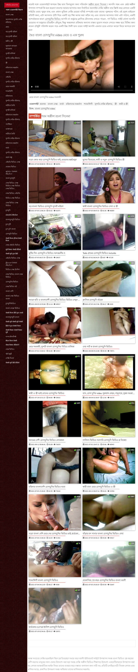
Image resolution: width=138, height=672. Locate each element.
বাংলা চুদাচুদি (10, 178)
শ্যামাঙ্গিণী (9, 91)
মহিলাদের (9, 96)
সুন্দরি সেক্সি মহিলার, (13, 100)
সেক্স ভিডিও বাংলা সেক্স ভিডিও (14, 275)
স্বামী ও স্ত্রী (9, 41)
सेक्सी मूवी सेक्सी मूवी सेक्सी (14, 321)
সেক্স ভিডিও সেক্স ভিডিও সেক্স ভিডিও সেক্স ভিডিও (13, 186)
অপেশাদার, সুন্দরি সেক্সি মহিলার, (14, 20)
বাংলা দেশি (9, 291)
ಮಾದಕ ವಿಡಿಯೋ (12, 215)
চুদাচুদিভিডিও (11, 303)
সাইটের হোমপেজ (12, 5)
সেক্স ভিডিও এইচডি (13, 193)
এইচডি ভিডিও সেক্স (13, 162)
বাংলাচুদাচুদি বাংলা (12, 317)
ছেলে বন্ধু (9, 157)
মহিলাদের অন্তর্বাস (12, 67)
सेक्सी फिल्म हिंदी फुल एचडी (14, 313)
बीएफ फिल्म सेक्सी (11, 341)
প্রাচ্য (7, 27)
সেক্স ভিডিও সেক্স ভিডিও (12, 204)
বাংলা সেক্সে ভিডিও (13, 308)
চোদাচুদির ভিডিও (12, 282)
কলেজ (43, 104)
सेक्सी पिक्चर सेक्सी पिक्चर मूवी (14, 331)
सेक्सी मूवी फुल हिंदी (12, 254)
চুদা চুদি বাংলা (11, 229)
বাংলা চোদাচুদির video (45, 108)
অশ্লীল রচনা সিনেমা (97, 4)
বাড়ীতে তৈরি (10, 105)
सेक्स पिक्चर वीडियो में (12, 345)
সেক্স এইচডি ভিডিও (13, 245)
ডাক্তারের (9, 129)
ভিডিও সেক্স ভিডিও (13, 198)
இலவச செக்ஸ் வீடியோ (11, 263)
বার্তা (7, 148)
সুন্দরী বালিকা (10, 53)
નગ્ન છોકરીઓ (11, 336)
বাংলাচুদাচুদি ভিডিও (13, 219)
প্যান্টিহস (9, 124)
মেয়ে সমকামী (10, 86)
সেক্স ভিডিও (10, 349)
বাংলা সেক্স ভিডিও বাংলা (12, 297)
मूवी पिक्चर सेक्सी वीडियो (13, 249)
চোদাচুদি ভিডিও (11, 234)
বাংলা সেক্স (9, 14)
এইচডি (8, 77)
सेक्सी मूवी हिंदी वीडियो (12, 362)
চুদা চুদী (8, 224)
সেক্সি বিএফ (10, 358)
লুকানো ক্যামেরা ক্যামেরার (11, 47)
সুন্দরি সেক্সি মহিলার (13, 58)
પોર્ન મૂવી (9, 354)
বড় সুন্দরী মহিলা (11, 31)
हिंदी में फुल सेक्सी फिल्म (13, 326)
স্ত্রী (6, 63)
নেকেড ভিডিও (11, 167)
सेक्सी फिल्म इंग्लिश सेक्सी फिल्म (14, 239)
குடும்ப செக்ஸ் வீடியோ (11, 172)
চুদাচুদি (8, 210)
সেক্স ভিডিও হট (11, 286)
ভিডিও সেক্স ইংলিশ (13, 269)
